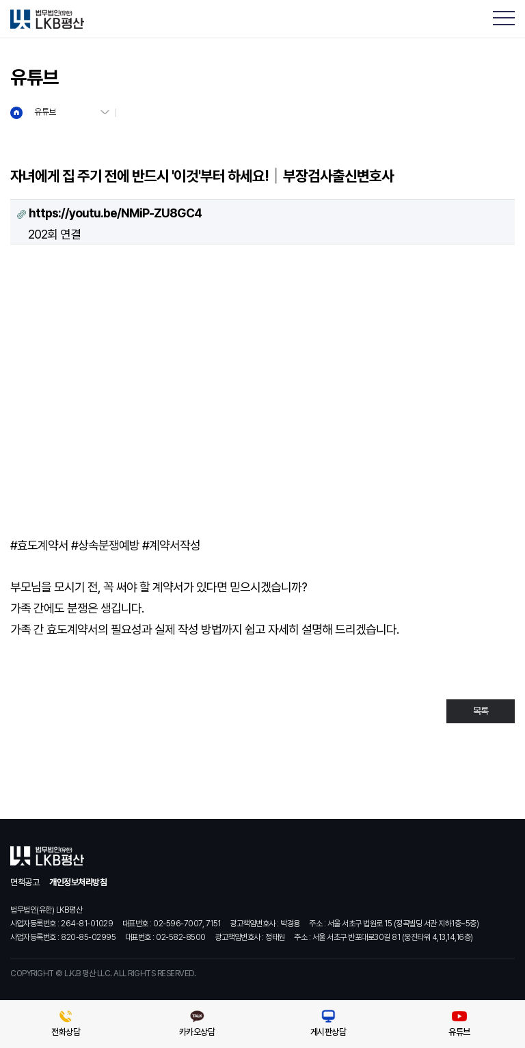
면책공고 (24, 882)
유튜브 (45, 112)
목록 (480, 711)
